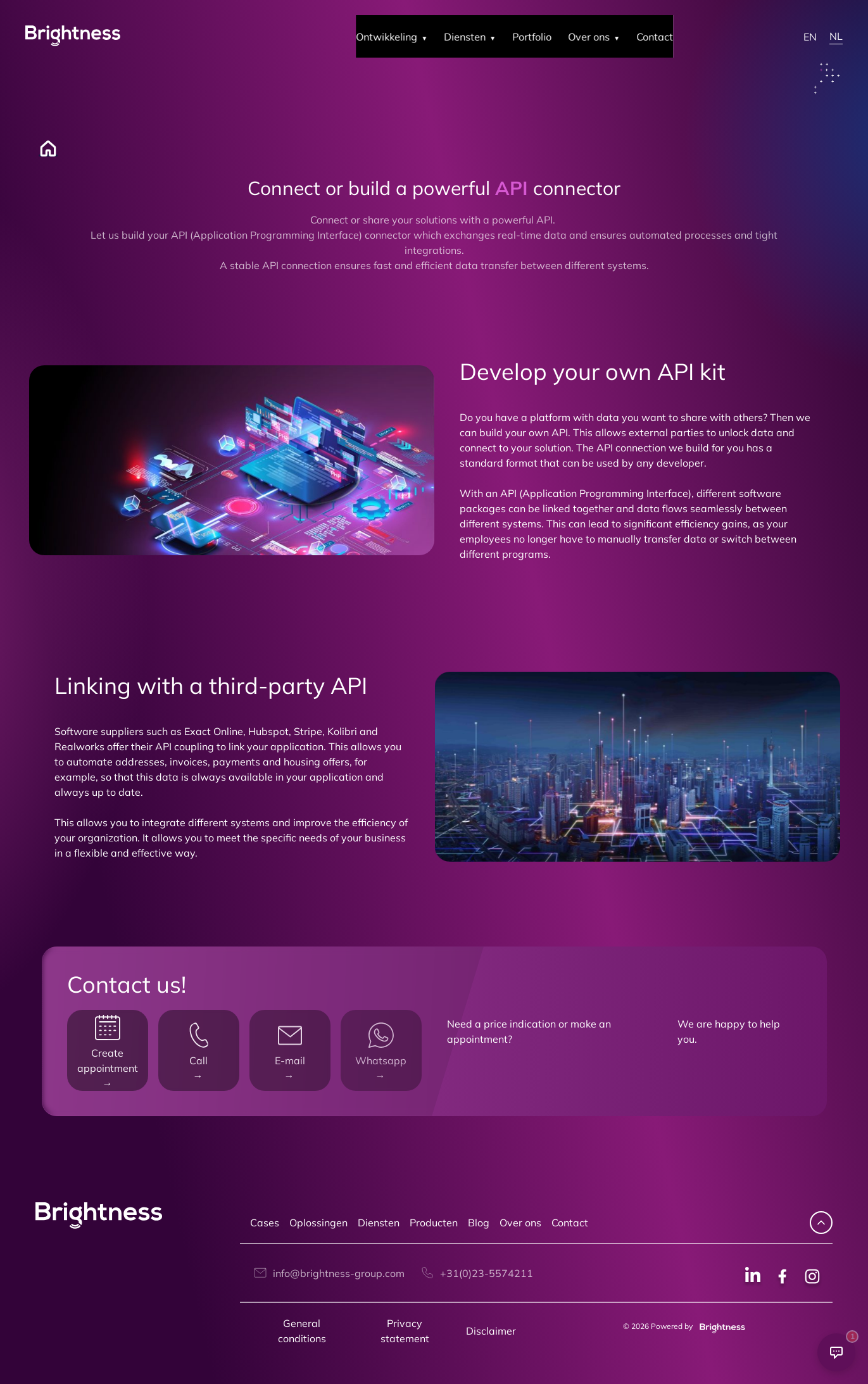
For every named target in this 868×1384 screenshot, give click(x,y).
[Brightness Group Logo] (72, 36)
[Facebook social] (782, 1278)
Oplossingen (318, 1222)
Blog (478, 1222)
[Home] (41, 149)
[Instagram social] (812, 1278)
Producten (434, 1222)
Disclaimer (491, 1330)
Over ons (520, 1222)
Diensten (378, 1222)
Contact (569, 1222)
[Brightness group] (720, 1326)
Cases (264, 1222)
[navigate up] (821, 1222)
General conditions (302, 1331)
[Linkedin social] (753, 1278)
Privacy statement (405, 1331)
